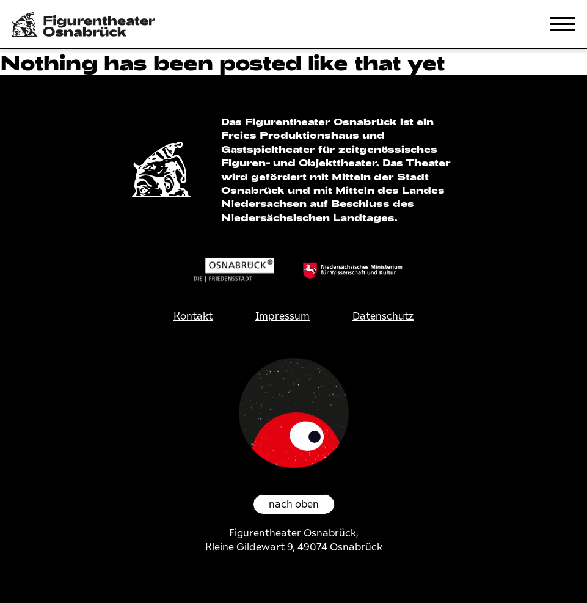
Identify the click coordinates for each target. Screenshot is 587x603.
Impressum (282, 316)
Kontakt (193, 316)
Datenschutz (383, 316)
